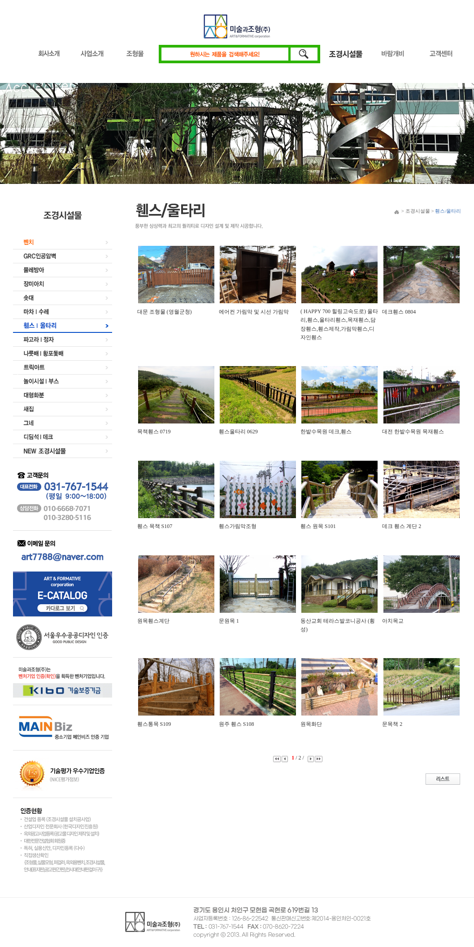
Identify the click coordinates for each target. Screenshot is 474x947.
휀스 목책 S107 (155, 526)
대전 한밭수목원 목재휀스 (413, 431)
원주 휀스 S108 (236, 724)
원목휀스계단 (153, 621)
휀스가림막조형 (238, 526)
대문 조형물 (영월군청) (164, 312)
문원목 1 (229, 621)
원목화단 (311, 724)
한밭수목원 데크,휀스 (326, 431)
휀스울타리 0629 (238, 431)
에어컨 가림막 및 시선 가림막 (254, 312)
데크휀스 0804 (399, 312)
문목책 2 (392, 724)
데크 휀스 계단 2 (401, 526)
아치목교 (393, 621)
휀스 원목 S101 (318, 526)
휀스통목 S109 (154, 724)
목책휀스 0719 (154, 431)
